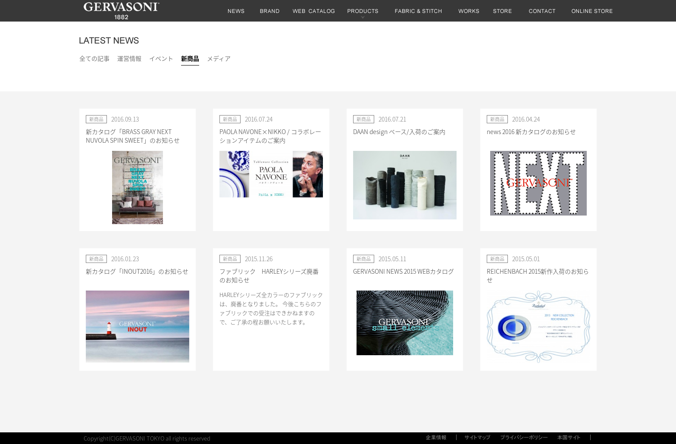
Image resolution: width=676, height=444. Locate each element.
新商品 (190, 58)
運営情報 (129, 58)
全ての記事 (94, 58)
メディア (219, 58)
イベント (161, 58)
